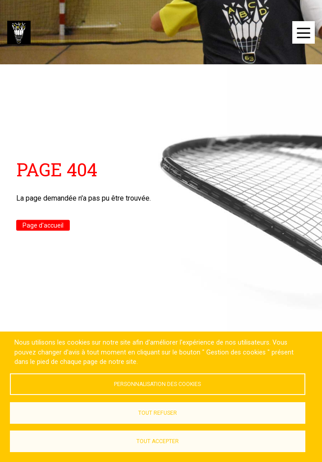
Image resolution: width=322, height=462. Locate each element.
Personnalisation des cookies (157, 384)
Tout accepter (157, 441)
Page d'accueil (43, 225)
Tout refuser (157, 413)
